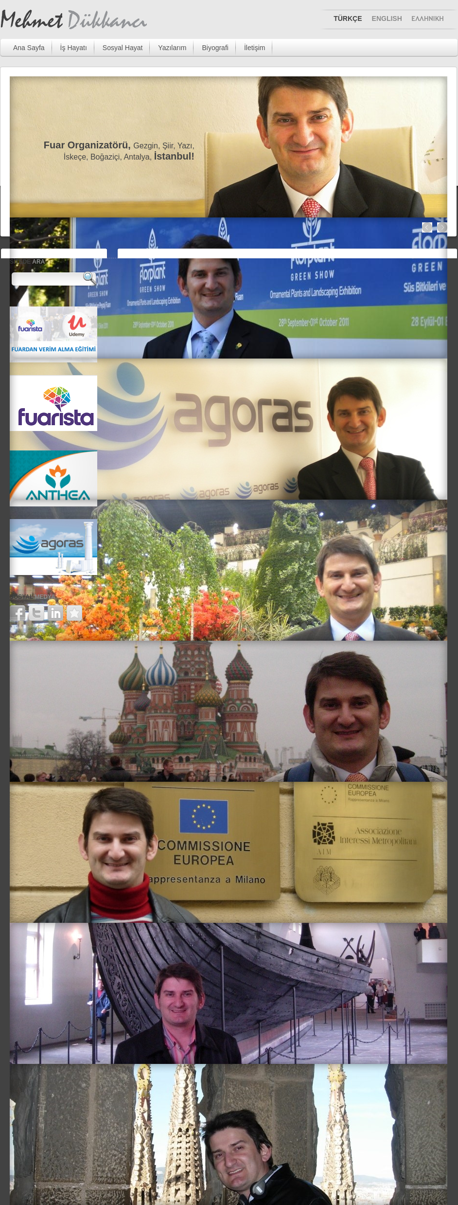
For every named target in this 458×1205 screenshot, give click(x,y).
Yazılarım (172, 48)
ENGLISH (387, 18)
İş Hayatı (73, 48)
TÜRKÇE (348, 18)
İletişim (254, 48)
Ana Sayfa (29, 48)
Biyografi (215, 48)
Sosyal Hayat (122, 48)
